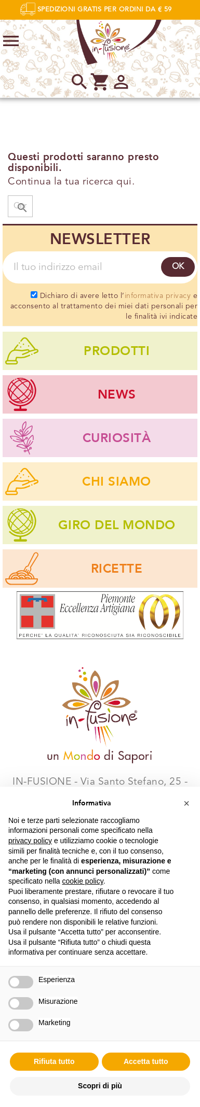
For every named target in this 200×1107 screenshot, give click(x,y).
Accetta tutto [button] (146, 1061)
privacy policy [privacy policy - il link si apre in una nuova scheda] (30, 840)
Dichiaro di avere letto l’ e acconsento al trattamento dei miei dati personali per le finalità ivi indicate (104, 305)
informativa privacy (158, 296)
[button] (186, 803)
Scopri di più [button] (100, 1086)
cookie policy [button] (82, 881)
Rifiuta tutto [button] (54, 1061)
